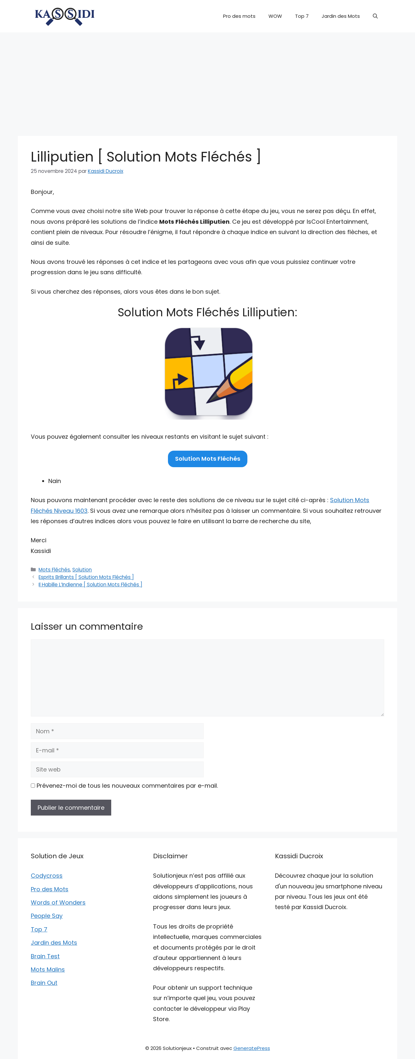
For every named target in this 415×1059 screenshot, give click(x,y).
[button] (375, 16)
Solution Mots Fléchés (207, 459)
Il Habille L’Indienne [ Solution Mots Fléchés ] (90, 584)
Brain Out (44, 983)
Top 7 (302, 16)
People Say (47, 916)
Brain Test (45, 956)
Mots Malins (48, 969)
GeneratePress (251, 1048)
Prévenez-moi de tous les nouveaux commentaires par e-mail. (127, 786)
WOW (275, 16)
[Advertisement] (207, 81)
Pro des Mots (49, 889)
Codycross (47, 876)
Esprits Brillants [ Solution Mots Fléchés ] (86, 577)
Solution (82, 569)
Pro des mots (239, 16)
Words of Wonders (58, 902)
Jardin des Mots (341, 16)
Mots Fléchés (54, 569)
